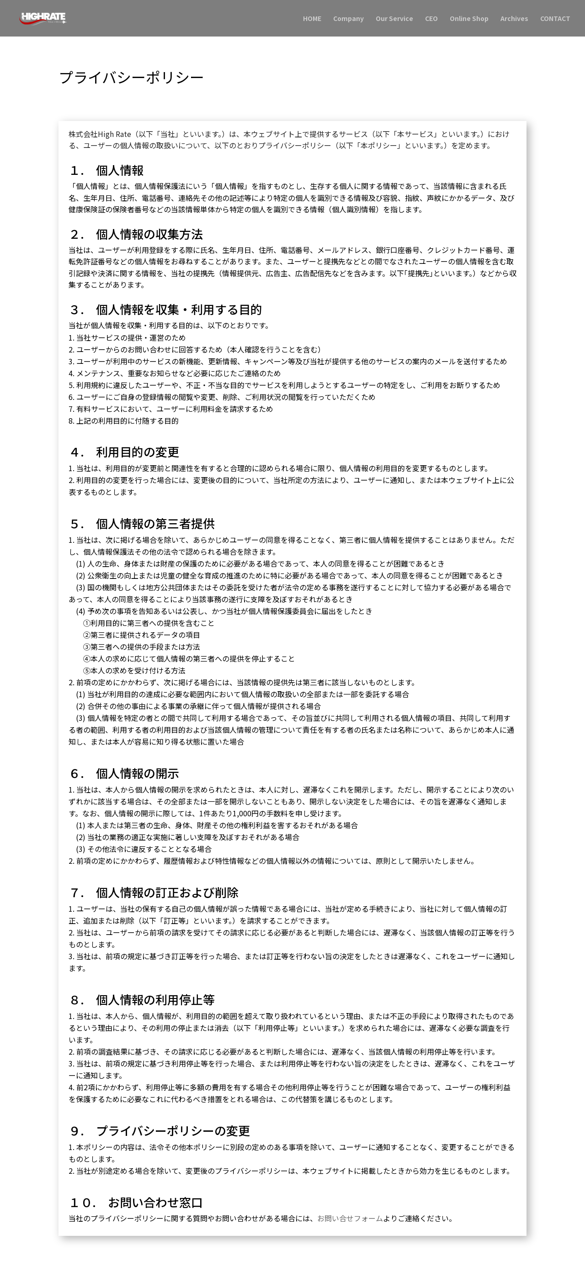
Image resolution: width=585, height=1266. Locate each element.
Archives (514, 19)
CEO (431, 19)
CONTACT (555, 19)
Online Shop (469, 19)
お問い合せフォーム (350, 1218)
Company (348, 19)
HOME (312, 19)
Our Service (394, 19)
